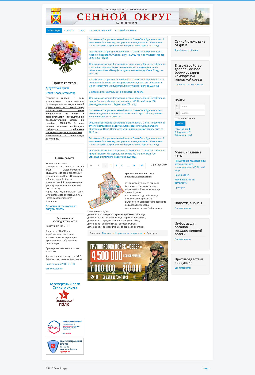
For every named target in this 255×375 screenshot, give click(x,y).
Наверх (205, 368)
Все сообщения (54, 268)
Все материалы (183, 208)
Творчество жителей (100, 30)
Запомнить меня (186, 118)
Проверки (180, 187)
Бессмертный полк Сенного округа (65, 285)
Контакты (69, 30)
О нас (82, 30)
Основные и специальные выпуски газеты (61, 207)
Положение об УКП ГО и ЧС (60, 264)
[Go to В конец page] (142, 165)
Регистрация (183, 129)
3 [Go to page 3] (116, 165)
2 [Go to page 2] (110, 165)
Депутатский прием (57, 88)
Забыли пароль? (183, 135)
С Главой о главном (125, 30)
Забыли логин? (183, 132)
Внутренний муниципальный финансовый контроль (116, 92)
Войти (180, 123)
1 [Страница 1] (105, 165)
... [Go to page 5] (128, 165)
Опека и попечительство (60, 93)
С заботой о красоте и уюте (189, 84)
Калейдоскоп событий (186, 50)
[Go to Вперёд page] (134, 165)
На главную (54, 30)
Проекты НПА (182, 175)
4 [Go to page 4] (122, 165)
